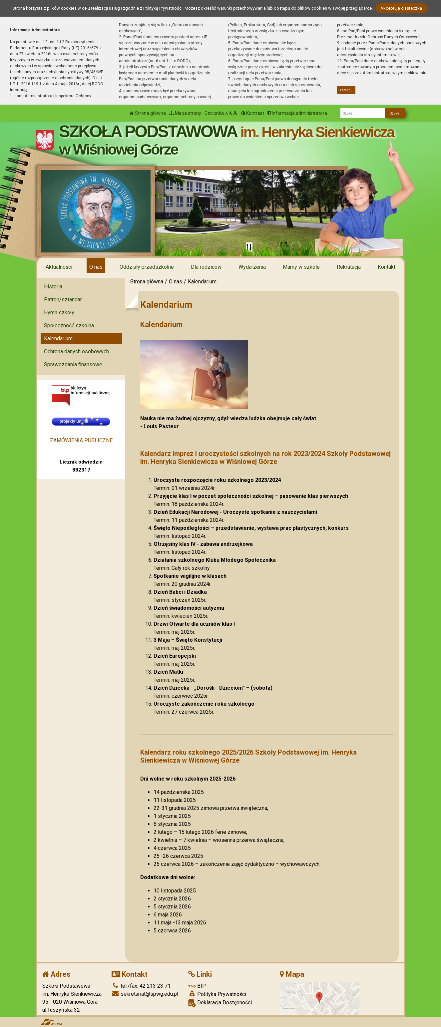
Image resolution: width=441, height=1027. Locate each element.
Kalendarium (58, 338)
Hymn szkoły (59, 312)
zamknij (346, 90)
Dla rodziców (206, 267)
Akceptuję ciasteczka (401, 8)
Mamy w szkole (301, 267)
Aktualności (59, 267)
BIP (197, 986)
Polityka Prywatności (217, 994)
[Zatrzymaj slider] (249, 247)
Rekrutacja (349, 267)
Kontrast (252, 113)
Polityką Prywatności (163, 8)
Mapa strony (185, 113)
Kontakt (386, 267)
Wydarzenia (252, 267)
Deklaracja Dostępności (220, 1003)
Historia (53, 286)
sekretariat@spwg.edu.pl (145, 994)
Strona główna (148, 113)
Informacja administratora (297, 113)
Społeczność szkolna (69, 325)
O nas (96, 267)
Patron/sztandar (63, 299)
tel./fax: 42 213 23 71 (141, 986)
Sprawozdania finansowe (73, 364)
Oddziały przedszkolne (147, 267)
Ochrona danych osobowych (76, 351)
